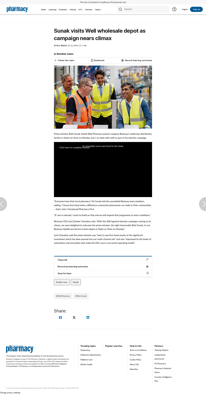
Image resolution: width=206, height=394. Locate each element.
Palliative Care (86, 359)
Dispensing (85, 350)
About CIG (134, 364)
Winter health (86, 364)
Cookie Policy (135, 359)
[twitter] (75, 318)
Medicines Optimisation (90, 355)
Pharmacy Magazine (59, 364)
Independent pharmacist (160, 357)
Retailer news (62, 282)
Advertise (134, 369)
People (76, 282)
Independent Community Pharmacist (45, 366)
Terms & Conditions (138, 350)
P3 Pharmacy (23, 366)
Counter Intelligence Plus (163, 379)
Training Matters (12, 366)
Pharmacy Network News (163, 370)
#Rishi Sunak (81, 296)
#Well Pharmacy (63, 296)
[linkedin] (87, 318)
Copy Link (103, 259)
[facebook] (61, 318)
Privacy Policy (136, 355)
